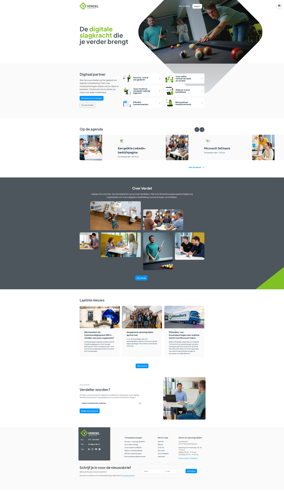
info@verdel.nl (94, 448)
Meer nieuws (142, 369)
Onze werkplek (163, 457)
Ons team (161, 454)
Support (197, 6)
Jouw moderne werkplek (133, 451)
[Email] (174, 474)
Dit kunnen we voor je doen (91, 98)
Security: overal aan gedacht (134, 445)
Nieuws (160, 448)
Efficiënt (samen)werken (133, 457)
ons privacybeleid (128, 479)
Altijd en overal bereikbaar (133, 454)
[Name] (152, 474)
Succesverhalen (87, 104)
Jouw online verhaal (131, 448)
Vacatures (161, 460)
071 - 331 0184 (184, 6)
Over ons (161, 451)
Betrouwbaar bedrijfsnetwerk (135, 460)
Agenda (160, 445)
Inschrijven (191, 475)
